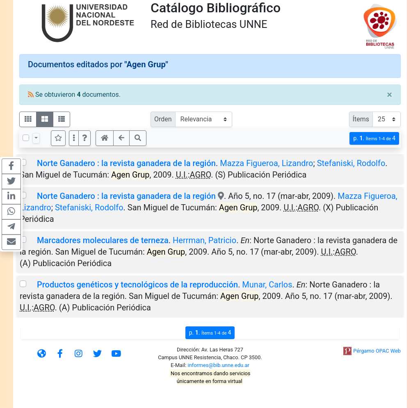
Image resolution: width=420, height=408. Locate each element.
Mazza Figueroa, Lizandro (266, 163)
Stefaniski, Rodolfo (351, 163)
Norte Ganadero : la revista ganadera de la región (126, 163)
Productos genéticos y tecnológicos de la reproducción (137, 284)
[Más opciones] (74, 138)
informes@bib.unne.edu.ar (218, 365)
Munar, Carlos (267, 284)
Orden (163, 119)
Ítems (361, 119)
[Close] (389, 95)
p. (374, 138)
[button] (84, 138)
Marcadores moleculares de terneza (103, 240)
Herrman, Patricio (204, 240)
